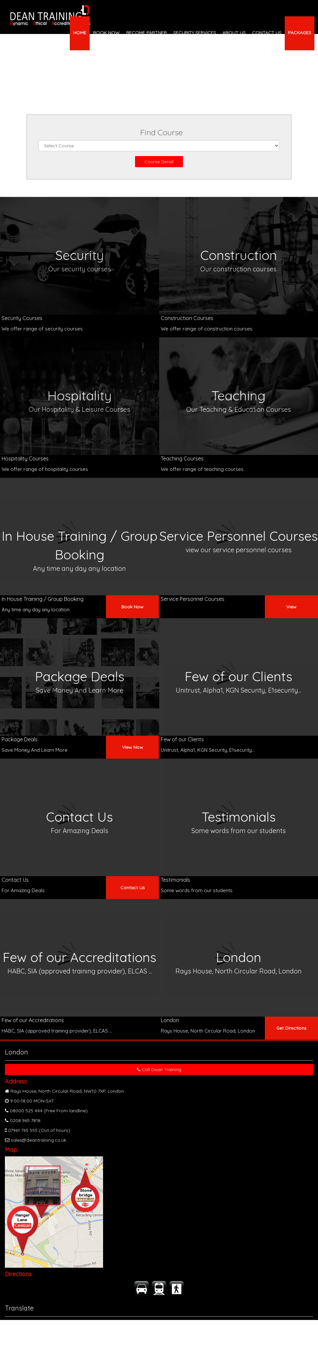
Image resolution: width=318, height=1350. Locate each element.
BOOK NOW (106, 33)
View (291, 607)
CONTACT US (266, 33)
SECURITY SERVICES (194, 33)
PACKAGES (299, 33)
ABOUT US (234, 33)
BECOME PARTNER (146, 33)
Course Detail (159, 162)
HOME (79, 33)
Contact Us (132, 888)
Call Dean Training (159, 1069)
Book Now (132, 607)
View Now (132, 747)
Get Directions (291, 1028)
